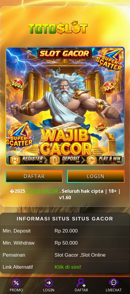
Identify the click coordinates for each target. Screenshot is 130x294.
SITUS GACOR (42, 191)
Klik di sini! (68, 267)
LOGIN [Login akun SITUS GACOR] (96, 176)
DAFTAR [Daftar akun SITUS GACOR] (34, 176)
